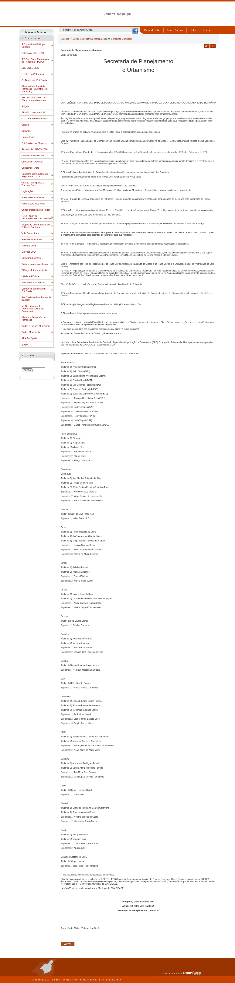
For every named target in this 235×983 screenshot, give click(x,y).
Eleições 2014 (28, 251)
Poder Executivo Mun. (32, 197)
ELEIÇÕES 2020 (30, 68)
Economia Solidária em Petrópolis (33, 289)
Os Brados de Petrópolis (34, 80)
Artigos (25, 106)
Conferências (28, 137)
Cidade (25, 124)
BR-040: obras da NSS (33, 112)
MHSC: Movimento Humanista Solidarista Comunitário (32, 308)
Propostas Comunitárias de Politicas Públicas (35, 225)
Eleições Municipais (31, 239)
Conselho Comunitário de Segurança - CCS (34, 175)
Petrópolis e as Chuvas (33, 143)
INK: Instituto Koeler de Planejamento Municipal (33, 98)
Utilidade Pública (30, 276)
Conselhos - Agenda (31, 161)
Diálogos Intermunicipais (34, 270)
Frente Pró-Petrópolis (32, 74)
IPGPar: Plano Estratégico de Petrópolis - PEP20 (35, 60)
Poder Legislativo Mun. (33, 203)
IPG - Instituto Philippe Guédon (33, 45)
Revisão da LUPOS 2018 (34, 149)
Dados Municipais (30, 332)
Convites (26, 131)
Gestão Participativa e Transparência (32, 183)
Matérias (65, 39)
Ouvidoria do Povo (31, 258)
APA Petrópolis (29, 338)
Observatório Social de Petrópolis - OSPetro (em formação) (34, 89)
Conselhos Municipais (32, 155)
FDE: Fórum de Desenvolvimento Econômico (36, 217)
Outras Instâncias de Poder (35, 209)
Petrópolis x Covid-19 (32, 53)
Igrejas (24, 344)
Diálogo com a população (34, 264)
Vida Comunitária (30, 233)
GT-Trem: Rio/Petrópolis (34, 118)
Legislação (27, 191)
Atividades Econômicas (33, 282)
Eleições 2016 (28, 245)
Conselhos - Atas (30, 167)
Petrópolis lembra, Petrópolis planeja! (36, 298)
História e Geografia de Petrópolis (33, 318)
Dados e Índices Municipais (35, 326)
